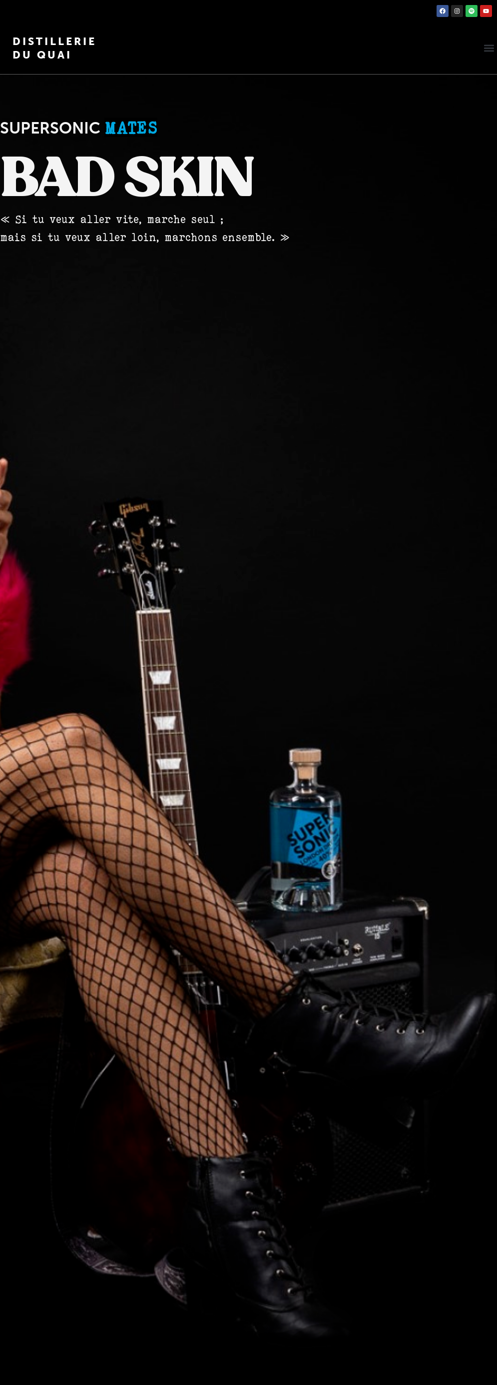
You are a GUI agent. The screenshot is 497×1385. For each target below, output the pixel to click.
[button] (489, 48)
